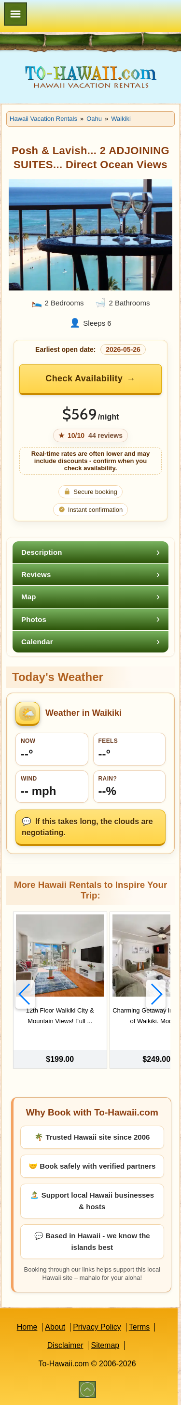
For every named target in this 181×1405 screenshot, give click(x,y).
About (55, 1327)
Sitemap (105, 1345)
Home (27, 1327)
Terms (139, 1327)
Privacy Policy (97, 1327)
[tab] (90, 552)
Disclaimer (65, 1345)
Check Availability (84, 378)
